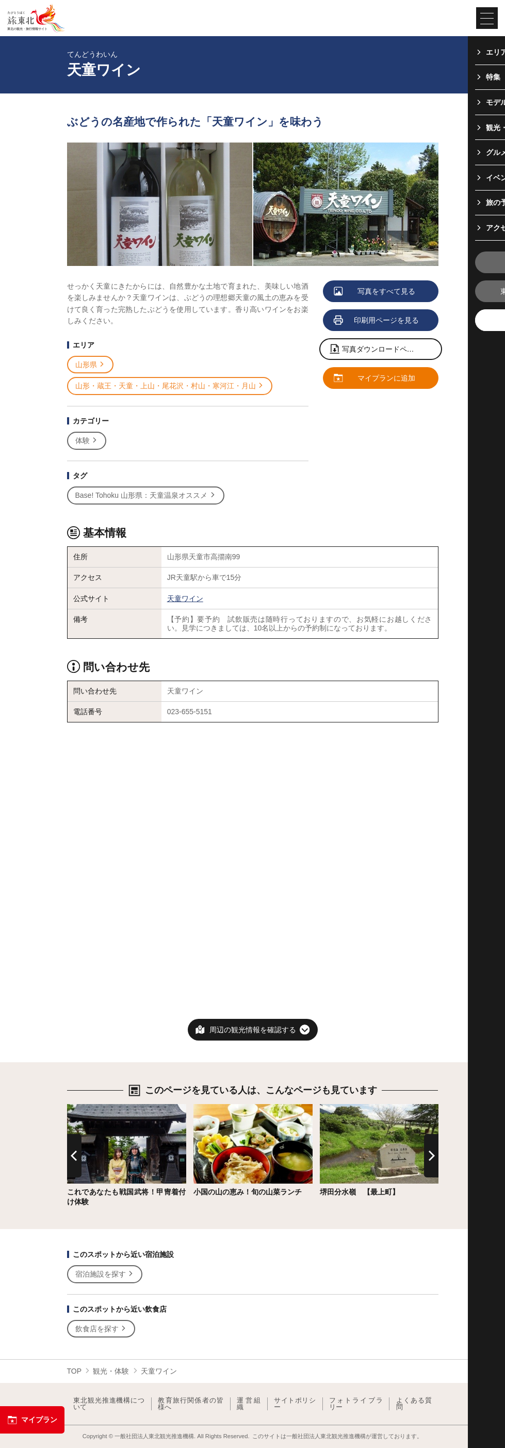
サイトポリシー (295, 1403)
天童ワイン (185, 598)
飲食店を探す (101, 1329)
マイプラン (32, 1420)
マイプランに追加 (375, 378)
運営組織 (248, 1403)
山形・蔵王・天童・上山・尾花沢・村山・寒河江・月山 (170, 386)
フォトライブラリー (356, 1403)
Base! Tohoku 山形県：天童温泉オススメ (145, 495)
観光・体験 (111, 1371)
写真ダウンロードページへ (380, 350)
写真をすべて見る (375, 291)
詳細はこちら (88, 1108)
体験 (87, 440)
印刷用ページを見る (377, 320)
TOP (74, 1371)
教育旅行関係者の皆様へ (190, 1403)
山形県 (90, 364)
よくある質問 (414, 1403)
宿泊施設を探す (105, 1274)
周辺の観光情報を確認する (252, 1030)
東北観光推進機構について (108, 1403)
